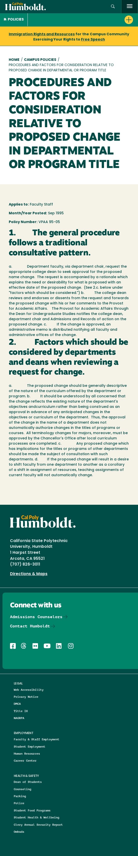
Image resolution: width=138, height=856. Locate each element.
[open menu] (129, 6)
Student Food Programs (32, 810)
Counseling (22, 789)
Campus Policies (40, 60)
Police (19, 803)
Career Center (25, 760)
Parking (20, 796)
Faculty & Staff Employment (36, 739)
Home (14, 60)
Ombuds (19, 831)
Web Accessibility (29, 690)
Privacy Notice (26, 697)
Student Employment (29, 746)
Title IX (21, 711)
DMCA (17, 704)
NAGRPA (19, 718)
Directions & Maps (29, 574)
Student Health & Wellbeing (36, 817)
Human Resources (27, 753)
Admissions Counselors (36, 616)
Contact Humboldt (30, 626)
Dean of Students (28, 782)
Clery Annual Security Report (38, 824)
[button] (112, 6)
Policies (14, 19)
